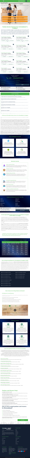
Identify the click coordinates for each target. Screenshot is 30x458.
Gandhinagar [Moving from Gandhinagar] (17, 438)
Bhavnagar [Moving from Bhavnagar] (3, 440)
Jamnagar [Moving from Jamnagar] (3, 441)
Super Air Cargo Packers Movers (20, 45)
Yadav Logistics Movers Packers (5, 52)
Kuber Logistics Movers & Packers (21, 36)
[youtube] (23, 451)
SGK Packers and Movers (4, 60)
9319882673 (4, 56)
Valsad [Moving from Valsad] (16, 439)
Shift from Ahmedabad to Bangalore (6, 274)
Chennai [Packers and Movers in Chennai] (2, 201)
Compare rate (7, 41)
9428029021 (3, 40)
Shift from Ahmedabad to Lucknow (6, 285)
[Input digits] (7, 82)
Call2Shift (11, 457)
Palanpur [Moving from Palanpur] (17, 443)
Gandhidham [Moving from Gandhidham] (4, 438)
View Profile (11, 40)
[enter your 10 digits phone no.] (10, 420)
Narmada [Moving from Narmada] (3, 443)
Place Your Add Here (19, 60)
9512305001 (19, 56)
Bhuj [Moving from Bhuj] (16, 429)
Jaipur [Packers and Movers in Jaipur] (17, 203)
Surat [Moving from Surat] (3, 439)
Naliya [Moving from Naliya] (16, 435)
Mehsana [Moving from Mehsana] (17, 431)
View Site (26, 40)
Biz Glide (24, 457)
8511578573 (4, 64)
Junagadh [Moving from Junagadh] (3, 442)
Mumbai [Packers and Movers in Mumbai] (2, 200)
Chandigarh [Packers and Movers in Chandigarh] (18, 205)
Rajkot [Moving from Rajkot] (16, 430)
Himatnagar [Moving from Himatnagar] (17, 441)
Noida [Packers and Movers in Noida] (17, 204)
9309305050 (18, 40)
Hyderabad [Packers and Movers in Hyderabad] (3, 203)
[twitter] (20, 451)
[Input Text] (7, 80)
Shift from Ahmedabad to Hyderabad (21, 272)
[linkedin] (21, 451)
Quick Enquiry (22, 210)
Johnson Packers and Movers (20, 52)
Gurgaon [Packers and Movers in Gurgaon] (2, 205)
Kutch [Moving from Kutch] (16, 442)
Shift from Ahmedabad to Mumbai (6, 272)
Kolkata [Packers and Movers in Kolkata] (17, 200)
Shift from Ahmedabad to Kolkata (20, 274)
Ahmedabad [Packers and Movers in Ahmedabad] (18, 201)
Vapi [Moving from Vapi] (16, 440)
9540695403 (19, 64)
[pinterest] (24, 451)
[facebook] (18, 451)
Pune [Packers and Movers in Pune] (2, 204)
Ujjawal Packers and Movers (5, 45)
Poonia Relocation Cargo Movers (6, 36)
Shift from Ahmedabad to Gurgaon (6, 283)
